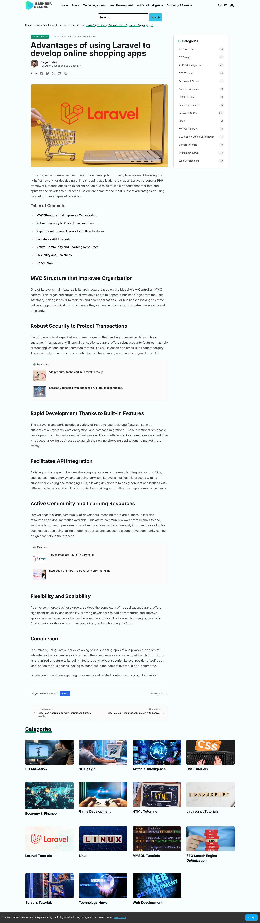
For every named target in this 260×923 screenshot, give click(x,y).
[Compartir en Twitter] (47, 73)
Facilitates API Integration (54, 239)
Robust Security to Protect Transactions (65, 223)
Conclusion (44, 263)
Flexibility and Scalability (54, 255)
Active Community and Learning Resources (67, 247)
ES (226, 5)
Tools (75, 5)
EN (220, 5)
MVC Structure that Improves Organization (66, 215)
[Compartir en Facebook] (41, 73)
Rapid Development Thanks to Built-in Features (70, 231)
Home (64, 5)
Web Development (121, 5)
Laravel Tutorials (71, 25)
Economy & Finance (179, 5)
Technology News (94, 5)
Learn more (120, 917)
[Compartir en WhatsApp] (53, 73)
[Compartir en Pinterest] (59, 73)
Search (155, 17)
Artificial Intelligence (150, 5)
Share (65, 693)
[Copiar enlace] (65, 73)
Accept (251, 917)
